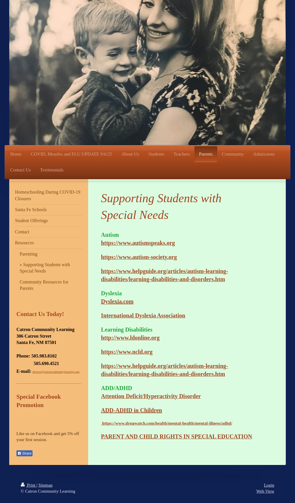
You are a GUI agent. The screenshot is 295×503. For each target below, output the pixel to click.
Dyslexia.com (117, 301)
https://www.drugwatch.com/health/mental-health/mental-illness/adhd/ (166, 423)
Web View (265, 491)
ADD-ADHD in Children (131, 410)
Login (269, 485)
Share (24, 453)
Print (29, 485)
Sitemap (45, 485)
